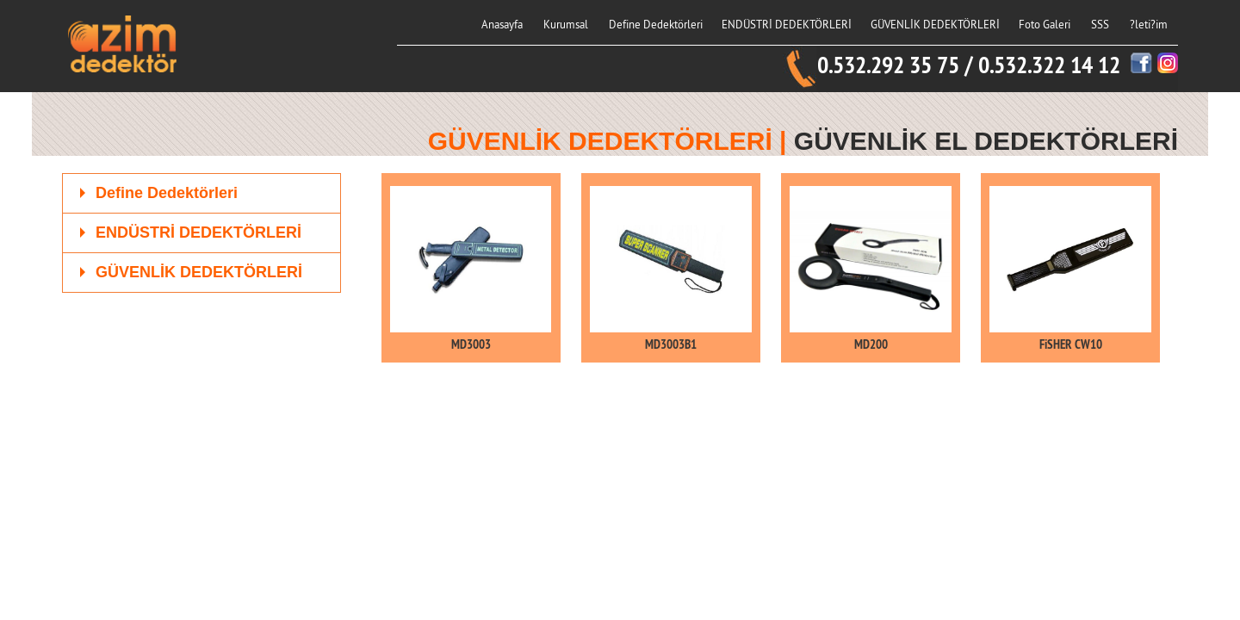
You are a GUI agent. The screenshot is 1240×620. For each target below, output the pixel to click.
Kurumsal (565, 24)
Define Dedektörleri (656, 24)
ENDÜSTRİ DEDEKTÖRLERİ (787, 24)
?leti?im (1149, 24)
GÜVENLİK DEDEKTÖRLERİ (935, 24)
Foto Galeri (1044, 24)
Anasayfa (502, 24)
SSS (1100, 24)
